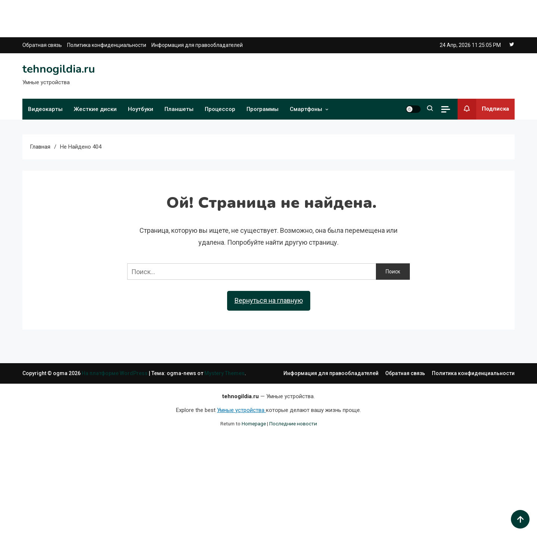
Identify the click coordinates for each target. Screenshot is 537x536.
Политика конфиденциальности (106, 45)
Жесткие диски (95, 109)
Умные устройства (241, 410)
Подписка (483, 109)
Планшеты (179, 109)
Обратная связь (42, 45)
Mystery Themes (224, 373)
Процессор (220, 109)
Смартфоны (306, 109)
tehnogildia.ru (58, 69)
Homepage (254, 423)
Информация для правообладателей (197, 45)
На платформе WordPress (115, 373)
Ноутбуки (140, 109)
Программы (262, 109)
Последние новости (293, 423)
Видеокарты (45, 109)
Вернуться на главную (269, 300)
